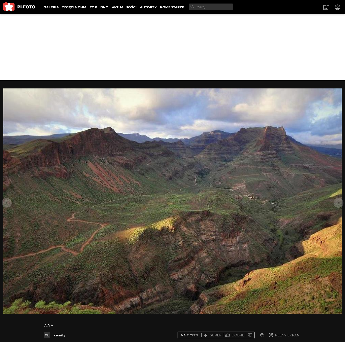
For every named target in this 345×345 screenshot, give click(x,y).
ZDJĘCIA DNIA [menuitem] (74, 7)
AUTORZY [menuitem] (148, 7)
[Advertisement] (172, 47)
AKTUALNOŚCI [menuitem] (124, 7)
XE (47, 335)
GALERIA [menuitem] (51, 7)
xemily (59, 335)
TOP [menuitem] (93, 7)
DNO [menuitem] (104, 7)
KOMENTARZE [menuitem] (172, 7)
